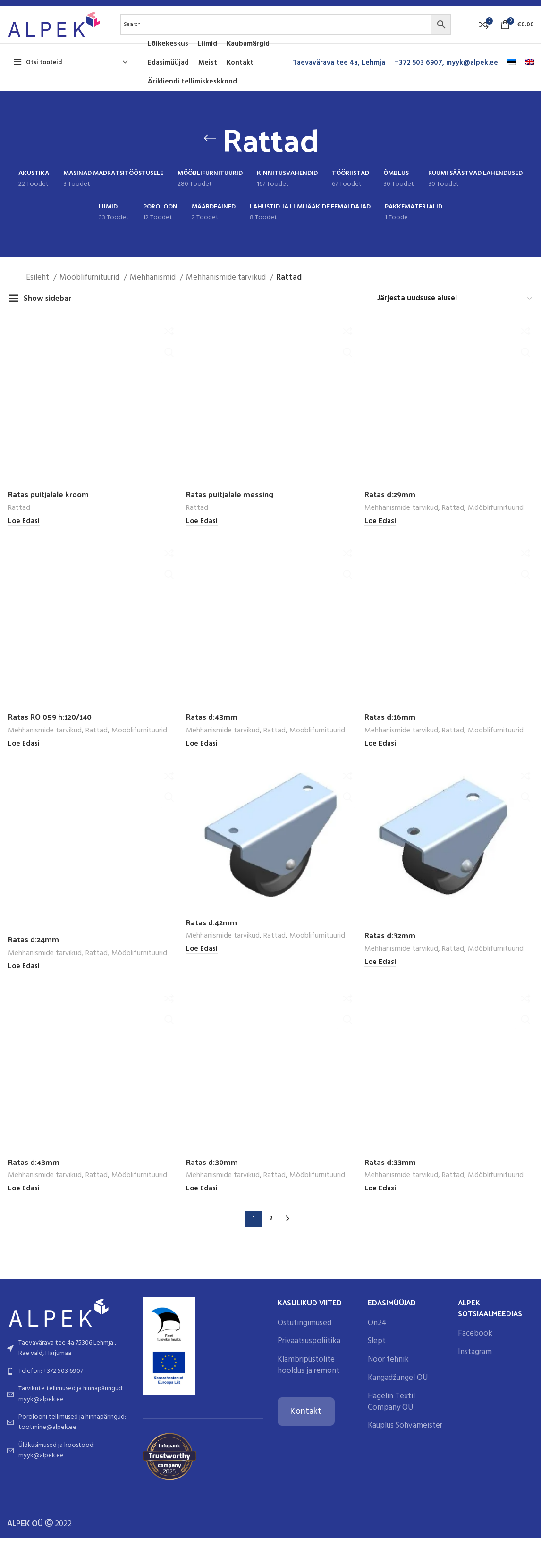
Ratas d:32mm (390, 1487)
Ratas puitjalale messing (230, 506)
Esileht (38, 289)
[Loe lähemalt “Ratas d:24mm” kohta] (23, 1518)
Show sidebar (48, 310)
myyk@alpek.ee (472, 74)
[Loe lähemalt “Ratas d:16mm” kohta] (380, 1295)
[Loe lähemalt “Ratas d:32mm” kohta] (380, 1514)
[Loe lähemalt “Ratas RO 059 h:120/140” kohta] (23, 757)
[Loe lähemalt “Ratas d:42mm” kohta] (202, 1501)
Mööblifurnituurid (90, 289)
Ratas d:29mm (390, 506)
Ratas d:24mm (33, 1491)
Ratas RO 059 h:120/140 (52, 730)
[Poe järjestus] (455, 310)
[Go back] (210, 150)
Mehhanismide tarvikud (227, 289)
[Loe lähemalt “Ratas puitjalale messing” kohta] (202, 534)
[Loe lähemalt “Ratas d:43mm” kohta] (202, 757)
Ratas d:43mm (212, 730)
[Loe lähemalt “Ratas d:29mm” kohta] (380, 534)
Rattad (18, 521)
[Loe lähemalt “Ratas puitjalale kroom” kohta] (23, 534)
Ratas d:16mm (390, 1268)
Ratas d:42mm (212, 1474)
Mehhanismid (154, 289)
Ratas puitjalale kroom (47, 506)
